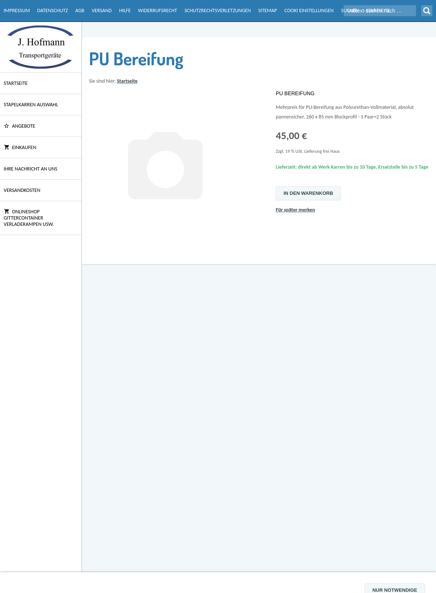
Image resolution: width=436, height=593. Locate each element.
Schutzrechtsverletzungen (218, 10)
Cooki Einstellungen (308, 10)
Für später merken (295, 210)
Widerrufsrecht (157, 10)
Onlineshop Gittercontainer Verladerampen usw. (29, 217)
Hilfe (125, 10)
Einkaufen (20, 147)
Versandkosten (22, 190)
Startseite (16, 83)
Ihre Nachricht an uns (30, 169)
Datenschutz (52, 10)
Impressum (17, 10)
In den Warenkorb (308, 193)
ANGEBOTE (19, 126)
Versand (101, 10)
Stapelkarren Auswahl (31, 104)
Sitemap (267, 10)
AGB (79, 10)
